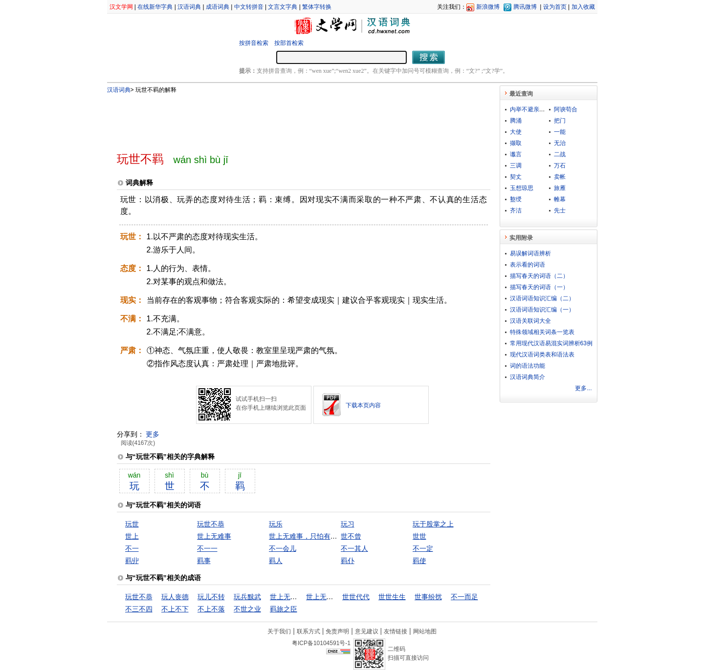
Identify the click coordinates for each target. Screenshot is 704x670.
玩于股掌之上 (433, 524)
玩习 (347, 524)
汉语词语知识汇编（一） (542, 309)
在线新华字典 (155, 6)
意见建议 (366, 631)
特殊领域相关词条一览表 (542, 332)
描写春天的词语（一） (539, 287)
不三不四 (139, 609)
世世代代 (356, 597)
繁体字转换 (316, 6)
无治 (560, 143)
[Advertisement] (287, 119)
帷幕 (560, 199)
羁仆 (347, 561)
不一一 (207, 548)
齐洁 (516, 210)
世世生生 (392, 597)
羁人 (276, 561)
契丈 (516, 176)
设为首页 (555, 6)
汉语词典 (189, 6)
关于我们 (279, 631)
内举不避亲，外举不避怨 (542, 109)
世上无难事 (214, 536)
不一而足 (464, 597)
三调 (516, 165)
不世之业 (247, 609)
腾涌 (516, 120)
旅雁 (560, 188)
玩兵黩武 (247, 597)
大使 (516, 131)
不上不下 (175, 609)
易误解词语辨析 (530, 253)
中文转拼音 (249, 6)
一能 (560, 131)
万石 (560, 165)
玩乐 (276, 524)
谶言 (516, 154)
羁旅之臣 (283, 609)
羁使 (419, 561)
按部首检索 (289, 43)
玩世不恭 (210, 524)
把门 (560, 120)
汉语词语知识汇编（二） (542, 298)
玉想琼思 (521, 188)
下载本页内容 (363, 405)
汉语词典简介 (527, 377)
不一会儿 (282, 548)
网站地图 (425, 631)
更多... (583, 388)
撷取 (516, 143)
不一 (132, 548)
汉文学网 (121, 6)
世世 (419, 536)
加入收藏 (583, 6)
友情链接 (395, 631)
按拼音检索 (253, 43)
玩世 (132, 524)
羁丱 (132, 561)
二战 (560, 154)
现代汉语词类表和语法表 (542, 354)
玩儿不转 (211, 597)
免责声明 (337, 631)
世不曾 (351, 536)
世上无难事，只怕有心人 (306, 536)
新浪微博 (488, 6)
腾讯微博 (525, 6)
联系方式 (308, 631)
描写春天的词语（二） (539, 275)
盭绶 (516, 199)
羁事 (204, 561)
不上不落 (211, 609)
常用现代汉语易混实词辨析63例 (551, 343)
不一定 (423, 548)
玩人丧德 (175, 597)
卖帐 (560, 176)
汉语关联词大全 (530, 320)
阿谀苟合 (565, 109)
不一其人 (354, 548)
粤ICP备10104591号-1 (321, 643)
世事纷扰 (428, 597)
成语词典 (217, 6)
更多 (152, 434)
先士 (560, 210)
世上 (132, 536)
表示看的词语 (527, 264)
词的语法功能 (527, 365)
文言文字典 (282, 6)
